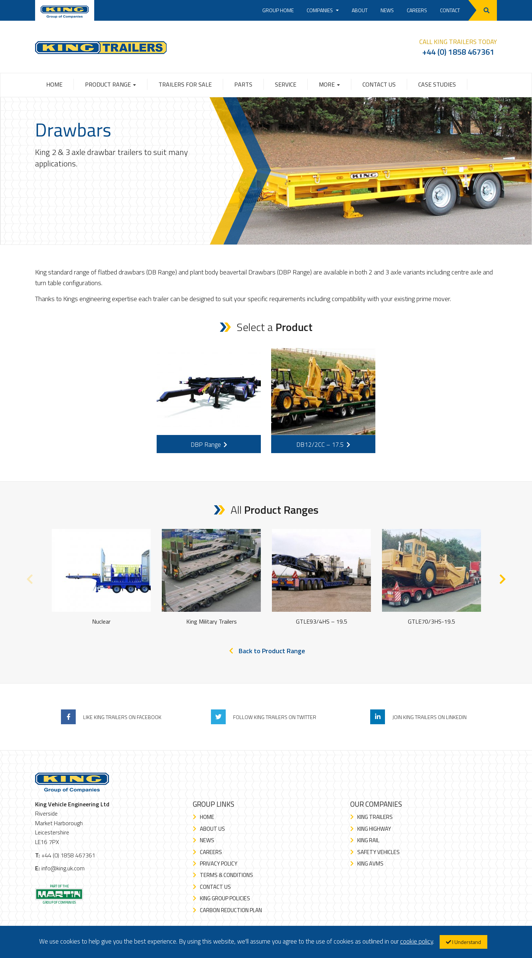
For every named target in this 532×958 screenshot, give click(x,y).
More (329, 84)
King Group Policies (225, 898)
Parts (243, 84)
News (387, 10)
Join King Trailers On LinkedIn (429, 717)
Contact (450, 10)
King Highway (374, 829)
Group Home (278, 10)
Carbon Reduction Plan (231, 910)
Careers (417, 10)
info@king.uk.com (63, 868)
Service (285, 84)
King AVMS (370, 863)
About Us (212, 829)
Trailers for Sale (185, 84)
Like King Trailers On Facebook (122, 717)
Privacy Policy (218, 863)
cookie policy (416, 941)
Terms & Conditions (226, 875)
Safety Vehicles (378, 852)
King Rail (368, 840)
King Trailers (375, 817)
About (360, 10)
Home (54, 84)
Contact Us (379, 84)
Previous (29, 577)
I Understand (463, 942)
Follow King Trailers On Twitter (274, 717)
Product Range (110, 84)
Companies (323, 10)
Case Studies (437, 84)
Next (502, 577)
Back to (272, 651)
